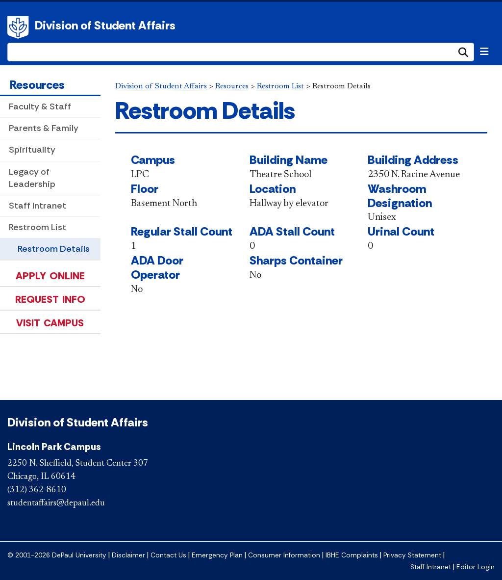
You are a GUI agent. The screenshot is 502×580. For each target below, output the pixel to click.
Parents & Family (43, 128)
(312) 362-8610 (36, 490)
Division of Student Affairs (105, 25)
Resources (37, 84)
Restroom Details (54, 249)
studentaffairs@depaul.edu (56, 503)
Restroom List (37, 227)
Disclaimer (128, 555)
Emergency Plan (217, 555)
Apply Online (50, 275)
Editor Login (475, 567)
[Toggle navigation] (484, 51)
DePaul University (19, 27)
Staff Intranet (37, 205)
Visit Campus (50, 322)
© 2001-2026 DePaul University (56, 555)
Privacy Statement (412, 555)
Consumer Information (284, 555)
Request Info (50, 299)
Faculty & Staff (40, 106)
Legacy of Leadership (32, 178)
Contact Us (168, 555)
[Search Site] (240, 52)
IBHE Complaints (352, 555)
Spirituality (32, 150)
